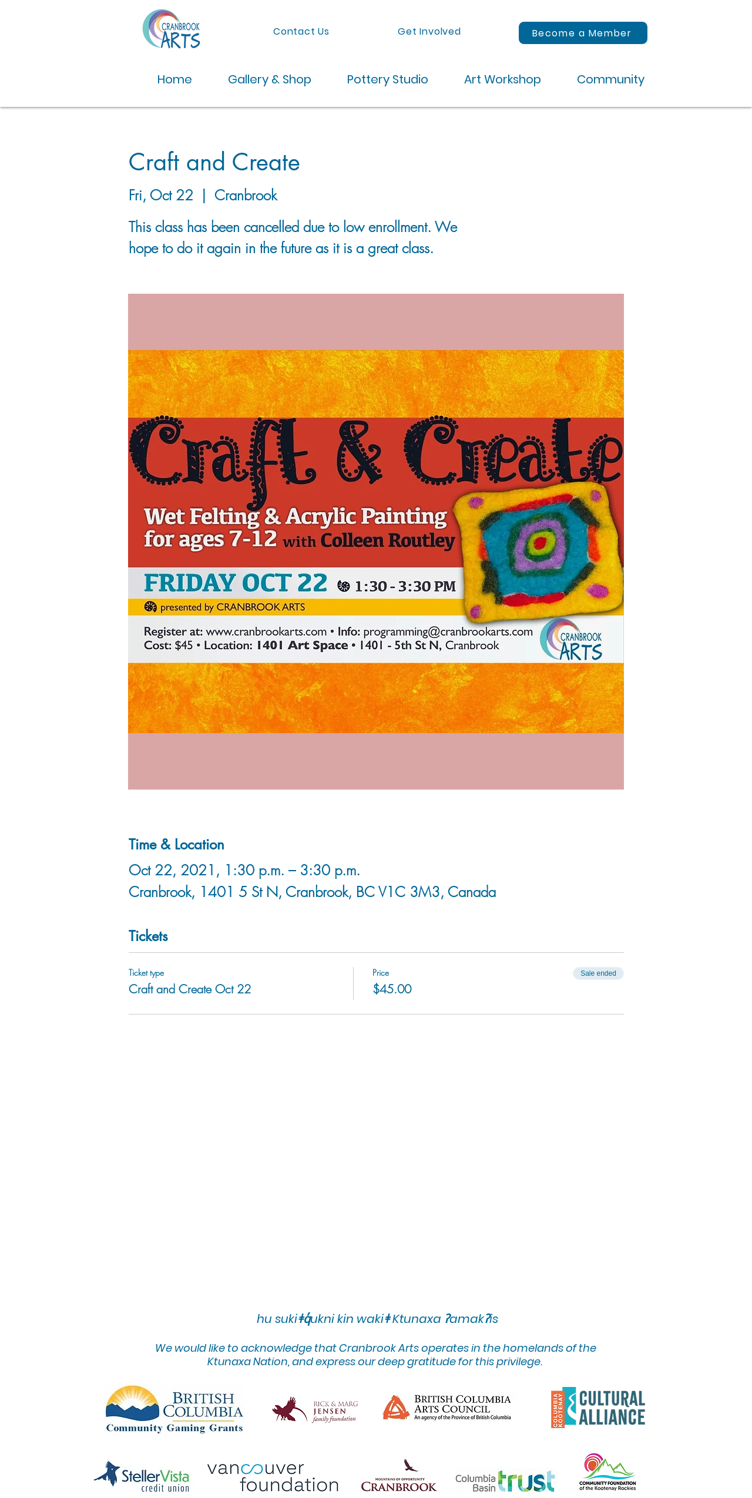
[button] (260, 79)
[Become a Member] (583, 33)
